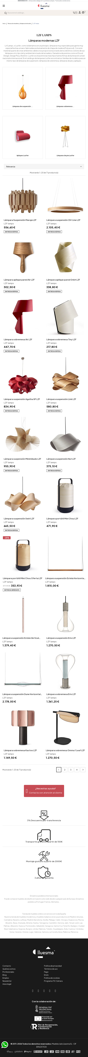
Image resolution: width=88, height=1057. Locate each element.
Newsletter (7, 981)
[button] (44, 791)
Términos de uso (51, 969)
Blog (5, 975)
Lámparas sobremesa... (65, 106)
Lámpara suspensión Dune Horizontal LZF (22, 694)
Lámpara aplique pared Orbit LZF (63, 279)
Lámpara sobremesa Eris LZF (61, 694)
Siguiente (82, 770)
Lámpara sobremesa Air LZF (18, 339)
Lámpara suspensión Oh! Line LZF (63, 220)
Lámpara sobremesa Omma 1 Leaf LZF (65, 750)
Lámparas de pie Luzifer (65, 155)
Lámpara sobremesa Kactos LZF (20, 750)
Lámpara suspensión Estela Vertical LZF (21, 638)
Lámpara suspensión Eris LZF (61, 638)
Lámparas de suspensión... (22, 106)
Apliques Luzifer (23, 155)
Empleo (6, 978)
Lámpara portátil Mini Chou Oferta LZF (22, 578)
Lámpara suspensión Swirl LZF (19, 518)
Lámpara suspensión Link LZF (61, 399)
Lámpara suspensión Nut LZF (61, 459)
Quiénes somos (9, 969)
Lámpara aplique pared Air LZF (19, 279)
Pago (46, 972)
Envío (46, 975)
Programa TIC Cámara (53, 981)
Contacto (7, 966)
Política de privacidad (53, 966)
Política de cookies (52, 978)
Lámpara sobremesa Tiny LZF (61, 339)
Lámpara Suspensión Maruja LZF (20, 220)
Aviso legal (7, 984)
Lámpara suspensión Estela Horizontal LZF (64, 578)
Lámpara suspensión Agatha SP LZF (22, 399)
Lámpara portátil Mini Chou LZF (62, 518)
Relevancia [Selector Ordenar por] (44, 166)
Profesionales (8, 972)
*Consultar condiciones (62, 1)
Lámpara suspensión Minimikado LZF (22, 459)
